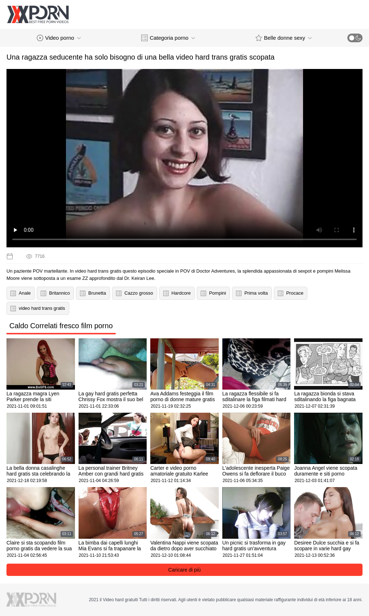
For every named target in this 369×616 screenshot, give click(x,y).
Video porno (59, 38)
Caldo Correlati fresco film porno (61, 326)
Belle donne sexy (283, 38)
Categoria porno (168, 38)
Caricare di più (184, 570)
